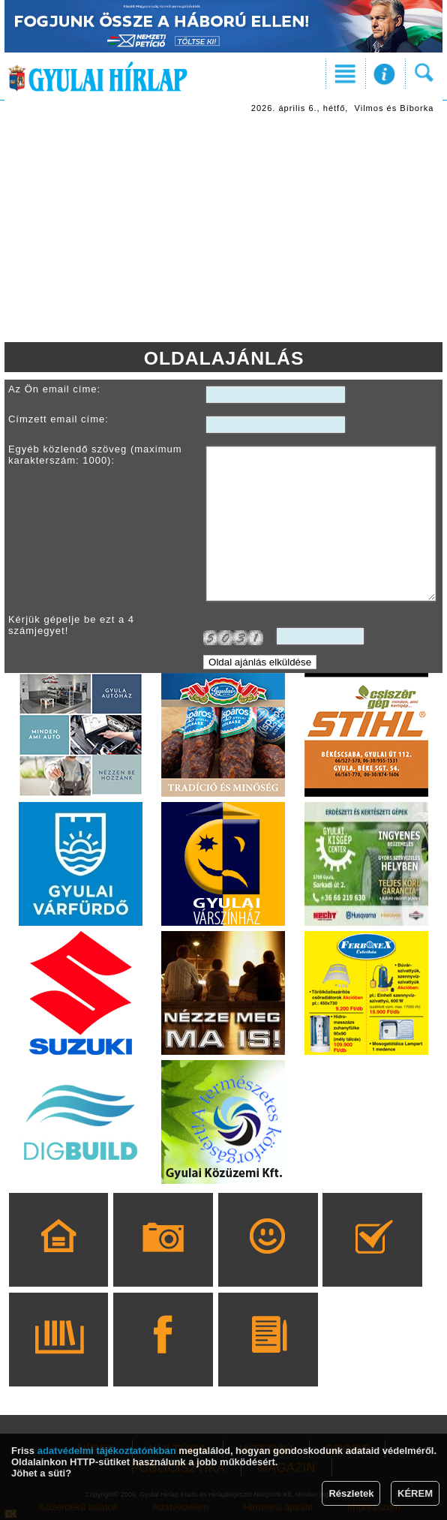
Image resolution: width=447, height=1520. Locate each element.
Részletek (351, 1493)
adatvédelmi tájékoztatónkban (107, 1450)
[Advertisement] (223, 230)
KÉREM (415, 1493)
